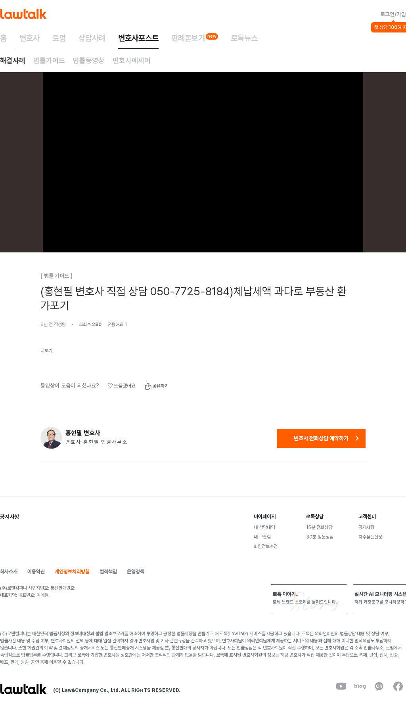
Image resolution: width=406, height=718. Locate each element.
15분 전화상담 (319, 527)
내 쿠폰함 (262, 537)
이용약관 (36, 572)
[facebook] (398, 686)
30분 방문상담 (319, 537)
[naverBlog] (360, 686)
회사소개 (8, 572)
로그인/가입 (393, 14)
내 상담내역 (264, 527)
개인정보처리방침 (72, 572)
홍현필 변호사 (82, 433)
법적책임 (108, 572)
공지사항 (366, 527)
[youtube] (341, 686)
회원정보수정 (266, 546)
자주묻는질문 (370, 537)
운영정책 (135, 572)
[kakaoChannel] (379, 686)
